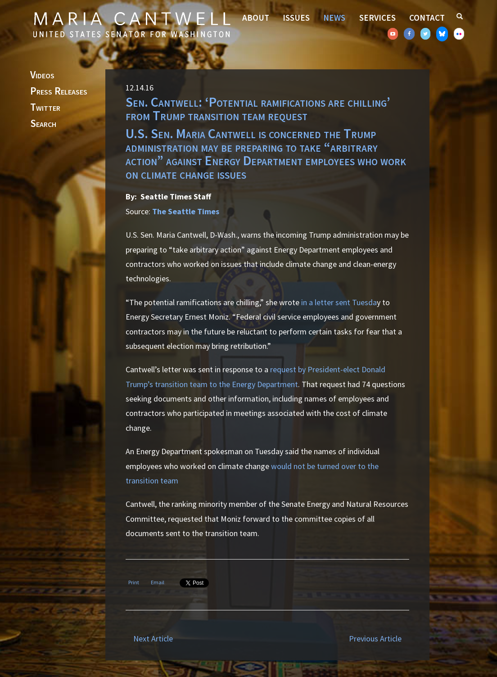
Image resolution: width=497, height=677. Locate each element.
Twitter (45, 107)
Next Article (153, 638)
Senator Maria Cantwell (131, 24)
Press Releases (58, 91)
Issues (296, 17)
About (255, 17)
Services (377, 17)
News (334, 17)
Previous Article (375, 638)
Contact (427, 17)
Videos (42, 75)
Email (157, 582)
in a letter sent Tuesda (339, 302)
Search (43, 124)
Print (133, 582)
